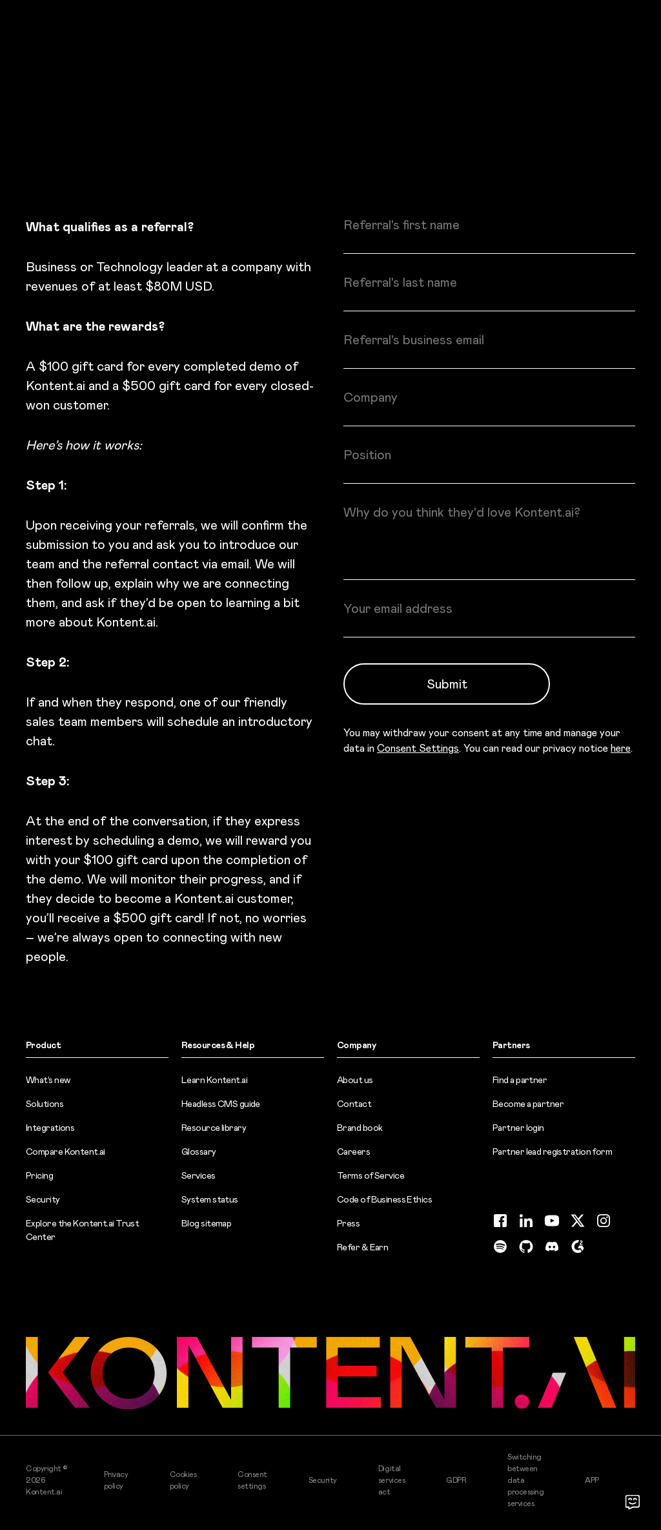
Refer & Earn (362, 1247)
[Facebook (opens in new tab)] (500, 1220)
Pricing (39, 1175)
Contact (354, 1104)
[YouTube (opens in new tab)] (552, 1220)
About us (355, 1080)
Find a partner (520, 1080)
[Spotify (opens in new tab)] (500, 1246)
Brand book (359, 1127)
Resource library (213, 1127)
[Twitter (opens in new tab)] (577, 1220)
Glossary (198, 1151)
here (621, 748)
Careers (353, 1151)
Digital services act (391, 1480)
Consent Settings (418, 748)
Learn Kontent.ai (214, 1080)
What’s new (48, 1080)
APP (592, 1480)
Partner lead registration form (552, 1151)
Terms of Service (370, 1175)
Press (348, 1223)
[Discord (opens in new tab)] (552, 1246)
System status (209, 1199)
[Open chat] (632, 1501)
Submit (447, 684)
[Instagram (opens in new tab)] (603, 1220)
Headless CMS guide (220, 1104)
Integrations (50, 1127)
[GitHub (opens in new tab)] (526, 1246)
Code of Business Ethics (384, 1199)
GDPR (456, 1480)
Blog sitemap (206, 1223)
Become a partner (528, 1104)
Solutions (44, 1104)
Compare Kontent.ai (65, 1151)
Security (43, 1199)
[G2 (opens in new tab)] (577, 1246)
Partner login (518, 1127)
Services (198, 1175)
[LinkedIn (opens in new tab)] (526, 1220)
